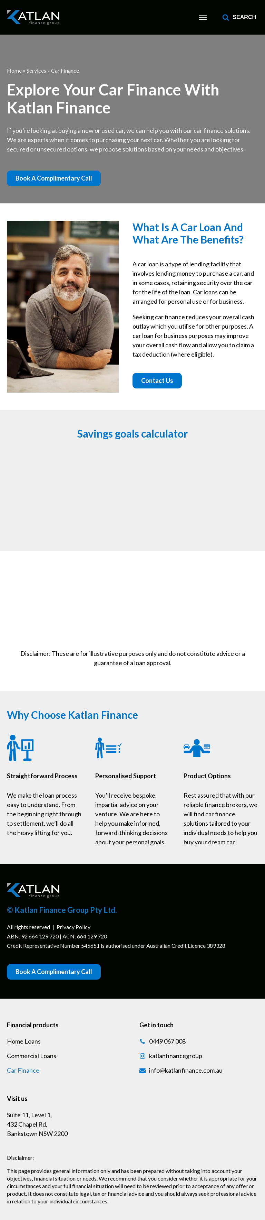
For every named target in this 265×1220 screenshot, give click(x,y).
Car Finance (23, 1070)
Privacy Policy (73, 927)
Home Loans (24, 1041)
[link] (33, 17)
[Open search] (239, 17)
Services (36, 70)
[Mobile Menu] (203, 17)
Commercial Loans (31, 1056)
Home (14, 70)
